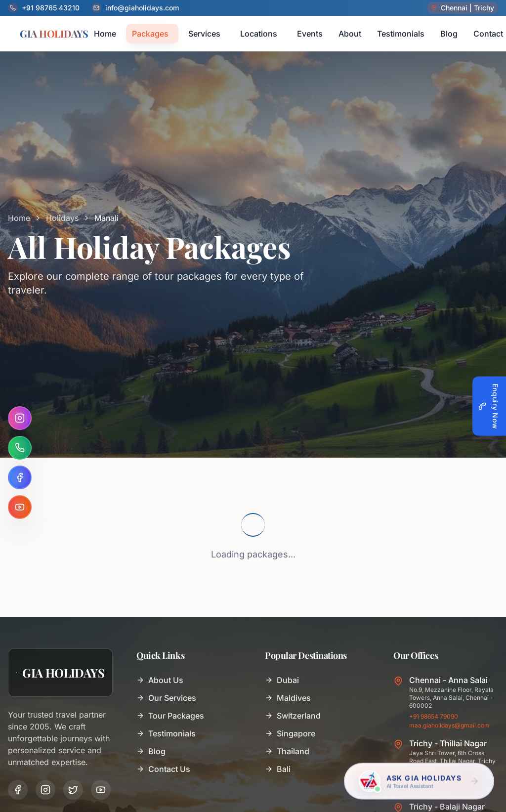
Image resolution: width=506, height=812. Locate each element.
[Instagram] (20, 418)
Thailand (287, 751)
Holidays (62, 218)
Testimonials (166, 733)
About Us (159, 680)
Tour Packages (170, 716)
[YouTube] (20, 507)
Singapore (290, 733)
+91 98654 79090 (433, 716)
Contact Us (163, 769)
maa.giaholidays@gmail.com (449, 725)
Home (19, 218)
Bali (278, 769)
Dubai (282, 680)
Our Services (166, 698)
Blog (151, 751)
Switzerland (293, 716)
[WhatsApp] (20, 448)
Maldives (288, 698)
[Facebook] (20, 477)
